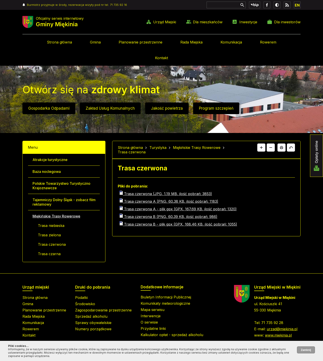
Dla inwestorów (287, 22)
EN (297, 5)
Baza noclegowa (47, 171)
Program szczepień (216, 108)
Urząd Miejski (164, 22)
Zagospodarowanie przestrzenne (103, 310)
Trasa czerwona (52, 244)
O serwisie (149, 322)
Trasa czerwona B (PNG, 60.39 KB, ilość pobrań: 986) (168, 216)
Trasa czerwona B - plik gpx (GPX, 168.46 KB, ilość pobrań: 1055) (178, 224)
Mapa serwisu (152, 309)
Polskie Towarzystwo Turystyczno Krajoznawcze (61, 185)
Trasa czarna (49, 254)
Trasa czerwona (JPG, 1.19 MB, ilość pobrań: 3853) (165, 193)
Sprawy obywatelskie (93, 322)
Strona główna (59, 42)
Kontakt (161, 58)
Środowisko (85, 304)
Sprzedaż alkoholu (91, 316)
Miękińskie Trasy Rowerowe (56, 216)
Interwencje (151, 316)
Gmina (95, 42)
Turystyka (157, 147)
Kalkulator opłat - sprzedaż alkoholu (172, 335)
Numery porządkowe (93, 329)
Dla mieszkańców (208, 22)
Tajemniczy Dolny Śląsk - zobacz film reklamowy (64, 202)
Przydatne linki (153, 328)
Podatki (81, 297)
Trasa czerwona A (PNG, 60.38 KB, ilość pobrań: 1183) (168, 201)
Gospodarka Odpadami (49, 108)
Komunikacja (231, 42)
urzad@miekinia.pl (282, 329)
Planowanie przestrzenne (140, 42)
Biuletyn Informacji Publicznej (166, 297)
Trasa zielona (49, 235)
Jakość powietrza (167, 108)
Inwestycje (248, 22)
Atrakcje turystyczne (50, 159)
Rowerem (268, 42)
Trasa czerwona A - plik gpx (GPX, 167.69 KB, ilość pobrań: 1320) (178, 209)
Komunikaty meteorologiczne (165, 303)
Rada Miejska (191, 42)
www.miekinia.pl (278, 335)
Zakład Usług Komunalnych (110, 108)
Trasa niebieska (51, 225)
